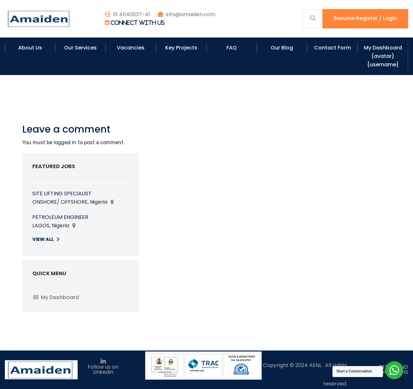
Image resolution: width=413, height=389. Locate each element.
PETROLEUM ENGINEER (60, 217)
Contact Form (332, 47)
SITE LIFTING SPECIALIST (62, 193)
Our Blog (282, 47)
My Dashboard (60, 297)
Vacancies (131, 47)
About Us (30, 47)
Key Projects (181, 47)
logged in (65, 142)
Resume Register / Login (365, 18)
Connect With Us (138, 22)
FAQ (231, 47)
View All (43, 239)
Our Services (80, 47)
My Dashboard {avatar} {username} (383, 56)
